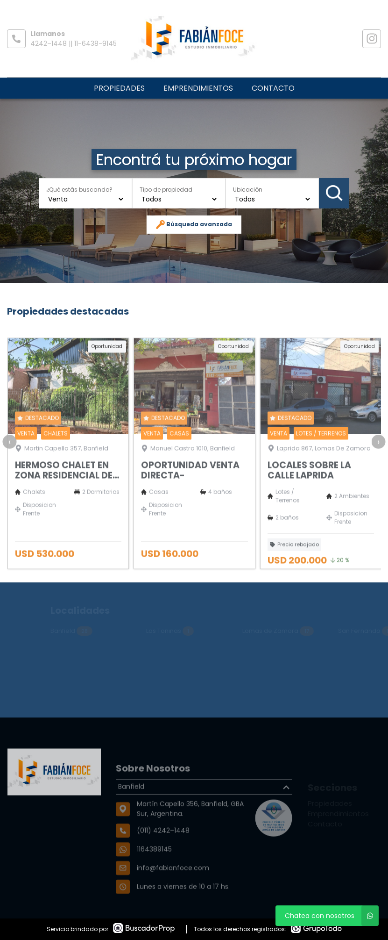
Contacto (273, 88)
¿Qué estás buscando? (79, 189)
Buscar (334, 193)
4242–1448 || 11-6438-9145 (73, 43)
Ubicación (247, 189)
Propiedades (119, 88)
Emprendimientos (198, 88)
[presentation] (9, 465)
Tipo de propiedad (166, 189)
